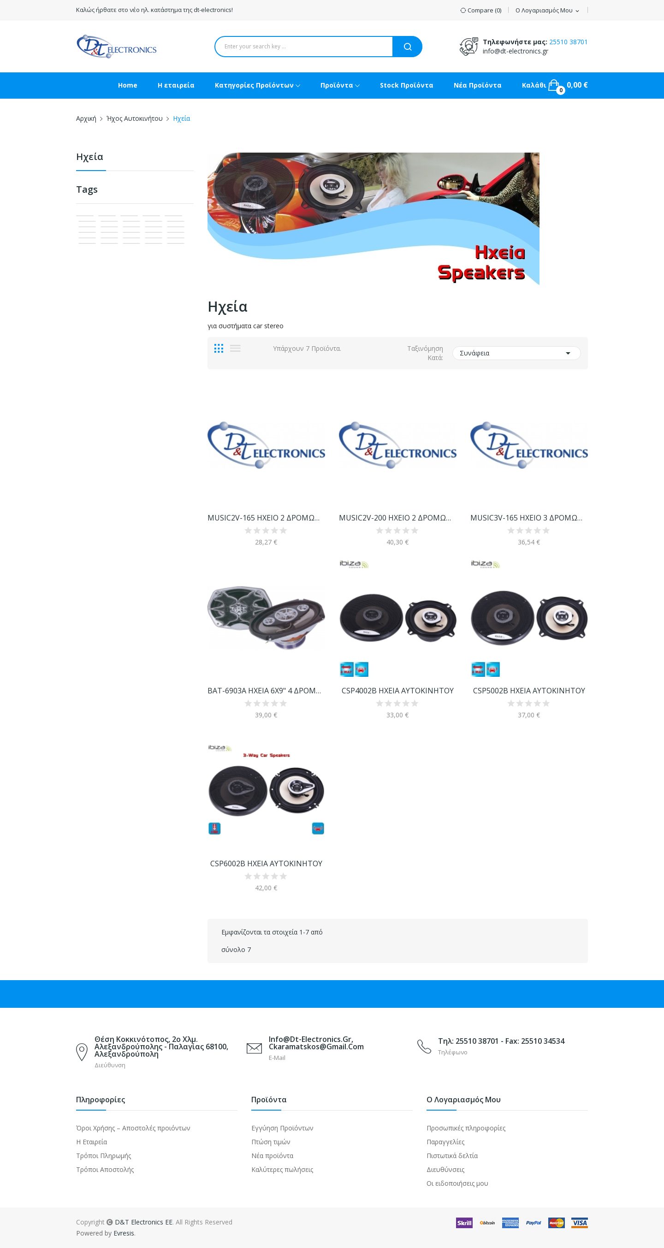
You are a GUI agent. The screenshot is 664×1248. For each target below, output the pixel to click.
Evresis (123, 1233)
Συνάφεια (517, 353)
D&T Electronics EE (143, 1222)
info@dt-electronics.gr (515, 51)
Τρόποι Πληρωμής (103, 1155)
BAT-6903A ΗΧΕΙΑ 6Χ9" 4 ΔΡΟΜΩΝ (266, 690)
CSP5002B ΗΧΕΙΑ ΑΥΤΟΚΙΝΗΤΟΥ (529, 690)
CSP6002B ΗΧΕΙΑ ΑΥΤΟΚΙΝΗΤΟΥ (266, 863)
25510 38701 (568, 41)
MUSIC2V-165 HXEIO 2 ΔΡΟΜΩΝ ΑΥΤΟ (266, 517)
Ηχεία (89, 157)
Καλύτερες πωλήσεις (282, 1169)
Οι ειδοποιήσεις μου (457, 1183)
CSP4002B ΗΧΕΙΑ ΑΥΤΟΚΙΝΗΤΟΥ (398, 690)
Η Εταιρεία (91, 1141)
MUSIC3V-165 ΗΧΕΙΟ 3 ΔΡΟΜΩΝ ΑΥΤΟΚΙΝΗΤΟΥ (529, 517)
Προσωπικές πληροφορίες (466, 1128)
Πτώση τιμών (270, 1141)
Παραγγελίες (445, 1141)
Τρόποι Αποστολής (105, 1169)
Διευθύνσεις (445, 1169)
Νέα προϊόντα (272, 1155)
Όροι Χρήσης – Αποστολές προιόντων (133, 1128)
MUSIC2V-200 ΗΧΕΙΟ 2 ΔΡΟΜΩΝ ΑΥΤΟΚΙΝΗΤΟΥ (397, 517)
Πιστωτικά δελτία (452, 1155)
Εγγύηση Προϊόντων (282, 1128)
